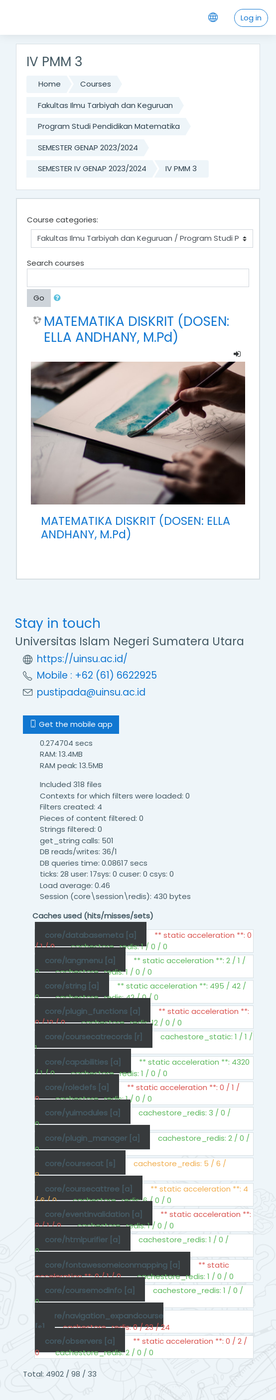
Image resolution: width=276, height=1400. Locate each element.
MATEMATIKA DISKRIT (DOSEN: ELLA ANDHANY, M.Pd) (136, 329)
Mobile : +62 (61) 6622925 (97, 675)
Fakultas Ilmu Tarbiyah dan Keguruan (105, 105)
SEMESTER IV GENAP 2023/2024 (92, 168)
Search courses (55, 263)
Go (38, 298)
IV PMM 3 (181, 168)
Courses (95, 84)
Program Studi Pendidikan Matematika (109, 126)
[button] (59, 298)
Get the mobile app (71, 724)
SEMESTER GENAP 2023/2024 (88, 147)
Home (49, 84)
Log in (251, 17)
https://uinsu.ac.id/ (82, 659)
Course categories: (62, 219)
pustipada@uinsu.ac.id (91, 692)
